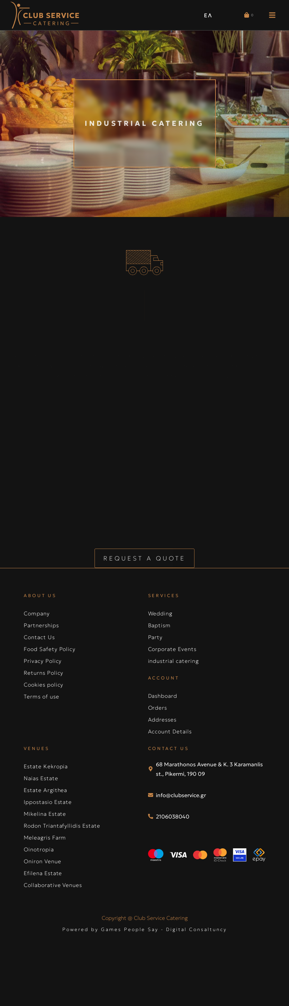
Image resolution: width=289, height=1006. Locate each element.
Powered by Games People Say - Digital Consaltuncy (144, 912)
